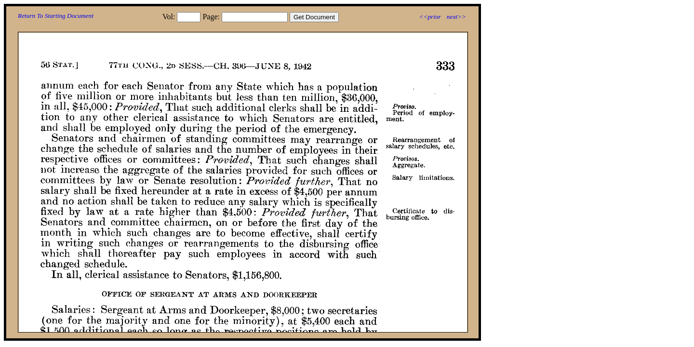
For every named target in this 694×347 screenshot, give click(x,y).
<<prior (429, 16)
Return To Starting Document (55, 15)
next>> (456, 16)
